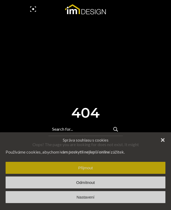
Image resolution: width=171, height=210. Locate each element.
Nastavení (86, 197)
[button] (162, 140)
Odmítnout (85, 182)
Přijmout (85, 168)
